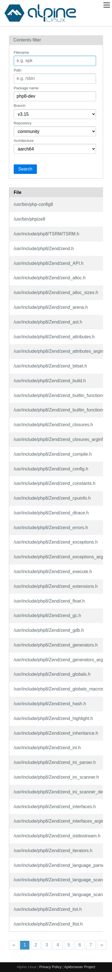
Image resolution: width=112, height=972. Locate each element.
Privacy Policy (50, 967)
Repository (23, 123)
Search (25, 169)
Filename (21, 52)
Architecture (24, 141)
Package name (26, 88)
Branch (19, 105)
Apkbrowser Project (79, 967)
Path (17, 70)
